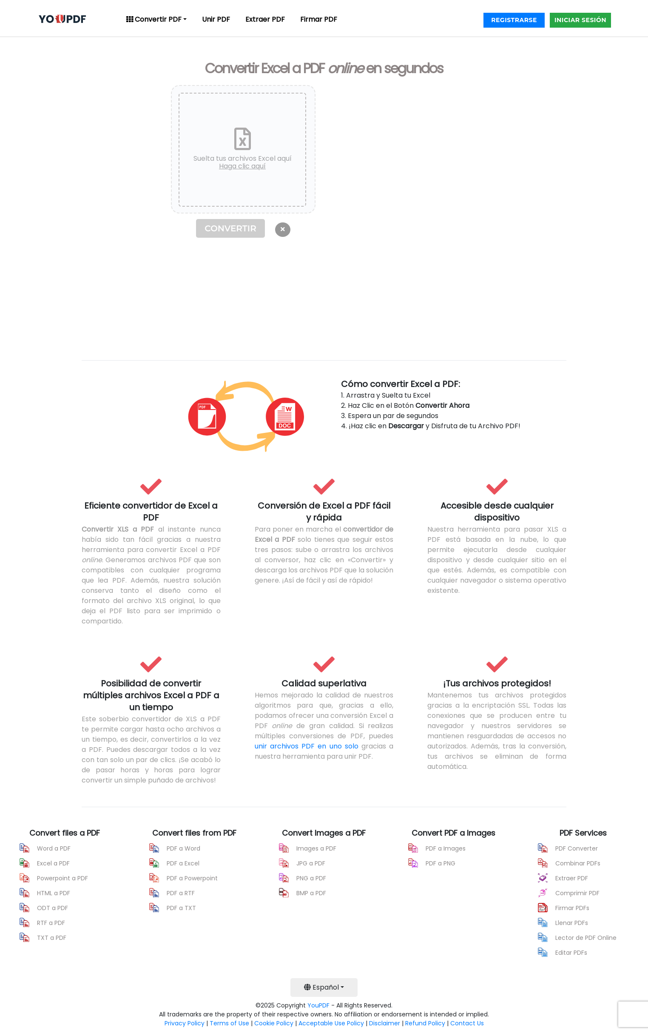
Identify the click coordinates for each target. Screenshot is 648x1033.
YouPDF (318, 1005)
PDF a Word (183, 848)
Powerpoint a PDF (62, 878)
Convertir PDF (154, 19)
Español (321, 987)
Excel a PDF (53, 863)
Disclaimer (384, 1023)
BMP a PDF (311, 893)
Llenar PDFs (571, 923)
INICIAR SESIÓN (580, 20)
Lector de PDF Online (586, 937)
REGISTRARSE (514, 20)
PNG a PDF (311, 878)
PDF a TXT (181, 908)
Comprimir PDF (577, 893)
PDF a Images (446, 848)
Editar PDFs (571, 952)
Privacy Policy (185, 1023)
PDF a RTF (181, 893)
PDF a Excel (183, 863)
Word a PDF (54, 848)
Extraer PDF (265, 19)
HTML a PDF (53, 893)
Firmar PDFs (572, 908)
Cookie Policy (273, 1023)
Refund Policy (425, 1023)
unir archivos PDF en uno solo (306, 746)
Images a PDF (316, 848)
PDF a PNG (440, 863)
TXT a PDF (51, 937)
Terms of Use (229, 1023)
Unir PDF (216, 19)
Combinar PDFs (577, 863)
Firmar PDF (318, 19)
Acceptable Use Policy (331, 1023)
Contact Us (467, 1023)
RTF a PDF (51, 923)
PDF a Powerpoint (192, 878)
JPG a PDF (310, 863)
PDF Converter (576, 848)
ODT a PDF (52, 908)
